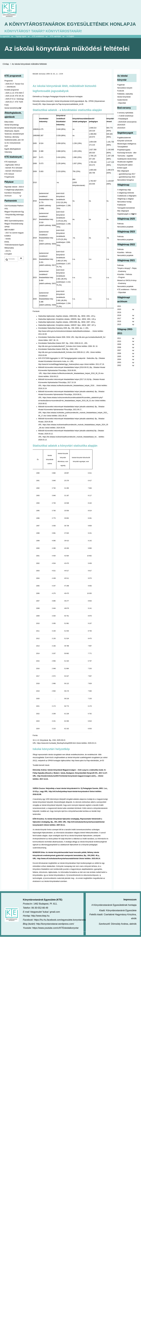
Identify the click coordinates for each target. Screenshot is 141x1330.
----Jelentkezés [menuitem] (10, 95)
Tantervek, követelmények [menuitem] (14, 142)
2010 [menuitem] (119, 349)
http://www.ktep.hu (40, 924)
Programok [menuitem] (8, 89)
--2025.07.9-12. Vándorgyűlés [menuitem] (14, 107)
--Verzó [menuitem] (7, 226)
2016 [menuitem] (119, 329)
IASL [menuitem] (6, 217)
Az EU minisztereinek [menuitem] (12, 151)
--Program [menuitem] (121, 285)
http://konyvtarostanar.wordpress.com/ (55, 932)
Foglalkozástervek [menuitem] (124, 146)
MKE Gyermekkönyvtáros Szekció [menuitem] (14, 229)
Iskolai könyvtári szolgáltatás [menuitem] (14, 136)
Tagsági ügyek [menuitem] (24, 44)
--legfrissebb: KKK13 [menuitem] (12, 173)
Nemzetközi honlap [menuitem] (124, 210)
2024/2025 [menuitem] (121, 133)
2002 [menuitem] (119, 373)
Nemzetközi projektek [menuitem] (125, 235)
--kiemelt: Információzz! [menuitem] (13, 179)
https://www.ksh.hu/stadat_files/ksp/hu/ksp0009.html (56, 751)
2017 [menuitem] (119, 326)
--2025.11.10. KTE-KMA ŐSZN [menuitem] (14, 101)
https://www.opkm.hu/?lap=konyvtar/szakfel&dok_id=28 (62, 112)
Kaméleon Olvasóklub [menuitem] (12, 201)
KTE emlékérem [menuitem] (41, 44)
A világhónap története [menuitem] (125, 201)
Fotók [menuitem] (6, 113)
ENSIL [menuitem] (6, 250)
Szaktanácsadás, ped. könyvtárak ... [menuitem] (14, 148)
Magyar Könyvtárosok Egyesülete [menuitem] (14, 220)
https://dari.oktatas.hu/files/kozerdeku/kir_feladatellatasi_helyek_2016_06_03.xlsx (73, 381)
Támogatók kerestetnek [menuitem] (126, 216)
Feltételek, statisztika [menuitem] (125, 102)
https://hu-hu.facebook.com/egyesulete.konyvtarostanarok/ (63, 928)
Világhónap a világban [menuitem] (125, 207)
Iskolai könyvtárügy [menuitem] (11, 133)
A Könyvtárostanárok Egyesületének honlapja (60, 28)
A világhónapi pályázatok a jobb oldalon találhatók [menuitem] (14, 198)
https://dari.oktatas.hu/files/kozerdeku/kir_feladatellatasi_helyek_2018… (69, 393)
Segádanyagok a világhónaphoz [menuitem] (127, 222)
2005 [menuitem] (119, 364)
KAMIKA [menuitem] (7, 244)
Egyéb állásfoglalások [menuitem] (12, 157)
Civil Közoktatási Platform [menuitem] (14, 214)
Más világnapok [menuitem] (123, 179)
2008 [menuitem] (119, 355)
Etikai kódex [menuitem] (9, 130)
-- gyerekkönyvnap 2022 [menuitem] (126, 185)
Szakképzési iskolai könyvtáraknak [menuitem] (127, 167)
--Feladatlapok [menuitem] (122, 127)
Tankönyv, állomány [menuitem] (11, 145)
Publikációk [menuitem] (121, 213)
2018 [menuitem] (119, 323)
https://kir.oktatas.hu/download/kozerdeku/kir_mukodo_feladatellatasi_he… (70, 445)
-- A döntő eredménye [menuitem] (125, 124)
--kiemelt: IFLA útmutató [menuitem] (13, 176)
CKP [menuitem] (6, 154)
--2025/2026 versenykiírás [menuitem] (127, 130)
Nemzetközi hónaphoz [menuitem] (125, 188)
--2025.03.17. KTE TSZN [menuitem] (13, 110)
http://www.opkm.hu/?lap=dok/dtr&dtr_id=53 (87, 769)
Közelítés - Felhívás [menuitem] (124, 282)
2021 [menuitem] (119, 314)
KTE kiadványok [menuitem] (10, 170)
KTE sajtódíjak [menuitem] (55, 44)
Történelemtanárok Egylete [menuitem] (14, 253)
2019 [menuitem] (119, 320)
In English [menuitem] (70, 44)
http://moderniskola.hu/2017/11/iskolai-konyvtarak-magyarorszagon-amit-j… (67, 784)
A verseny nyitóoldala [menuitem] (125, 121)
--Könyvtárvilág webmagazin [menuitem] (14, 223)
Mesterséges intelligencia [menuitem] (126, 152)
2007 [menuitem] (119, 358)
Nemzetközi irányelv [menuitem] (124, 96)
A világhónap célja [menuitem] (124, 198)
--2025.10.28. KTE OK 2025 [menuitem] (14, 104)
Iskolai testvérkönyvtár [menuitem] (14, 116)
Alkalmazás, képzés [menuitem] (11, 139)
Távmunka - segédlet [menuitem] (125, 164)
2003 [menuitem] (119, 371)
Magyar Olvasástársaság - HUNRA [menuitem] (14, 232)
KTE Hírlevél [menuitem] (9, 182)
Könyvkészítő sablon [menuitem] (125, 173)
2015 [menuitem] (119, 333)
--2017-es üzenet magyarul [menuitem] (14, 241)
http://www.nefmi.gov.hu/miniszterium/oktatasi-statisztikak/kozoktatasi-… (65, 339)
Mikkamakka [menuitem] (9, 256)
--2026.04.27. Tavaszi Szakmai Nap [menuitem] (14, 92)
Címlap (6, 72)
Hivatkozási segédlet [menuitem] (125, 170)
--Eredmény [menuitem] (121, 279)
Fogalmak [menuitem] (121, 93)
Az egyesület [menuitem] (8, 44)
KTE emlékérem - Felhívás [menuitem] (127, 297)
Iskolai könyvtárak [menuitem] (124, 105)
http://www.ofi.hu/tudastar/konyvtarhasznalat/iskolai (58, 866)
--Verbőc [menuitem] (7, 247)
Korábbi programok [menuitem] (11, 98)
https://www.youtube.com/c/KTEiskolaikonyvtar (55, 936)
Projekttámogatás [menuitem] (123, 158)
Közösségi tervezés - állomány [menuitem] (127, 161)
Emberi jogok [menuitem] (122, 176)
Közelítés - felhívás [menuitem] (124, 260)
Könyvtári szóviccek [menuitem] (124, 149)
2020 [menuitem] (119, 317)
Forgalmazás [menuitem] (9, 185)
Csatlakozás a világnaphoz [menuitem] (127, 204)
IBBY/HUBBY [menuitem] (9, 238)
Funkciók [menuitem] (120, 99)
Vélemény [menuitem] (8, 160)
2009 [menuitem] (119, 352)
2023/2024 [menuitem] (121, 136)
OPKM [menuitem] (6, 235)
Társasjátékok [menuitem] (122, 155)
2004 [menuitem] (119, 367)
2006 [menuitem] (119, 361)
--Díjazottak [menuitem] (121, 111)
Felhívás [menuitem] (120, 232)
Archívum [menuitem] (14, 204)
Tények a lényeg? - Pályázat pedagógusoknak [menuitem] (127, 276)
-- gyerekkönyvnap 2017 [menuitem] (126, 182)
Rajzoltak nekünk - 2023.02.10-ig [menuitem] (14, 195)
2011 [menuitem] (119, 346)
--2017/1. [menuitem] (7, 259)
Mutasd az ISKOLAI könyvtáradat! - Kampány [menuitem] (127, 288)
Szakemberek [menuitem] (122, 108)
